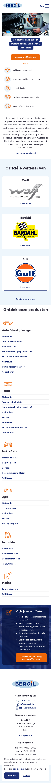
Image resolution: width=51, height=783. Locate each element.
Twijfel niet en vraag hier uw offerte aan (31, 657)
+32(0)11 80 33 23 (25, 700)
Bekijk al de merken (25, 299)
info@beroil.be (27, 704)
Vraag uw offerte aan (25, 57)
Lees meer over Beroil (25, 153)
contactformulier (25, 707)
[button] (23, 63)
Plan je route (25, 735)
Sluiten (26, 775)
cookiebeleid (19, 768)
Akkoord (12, 775)
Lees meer (25, 203)
